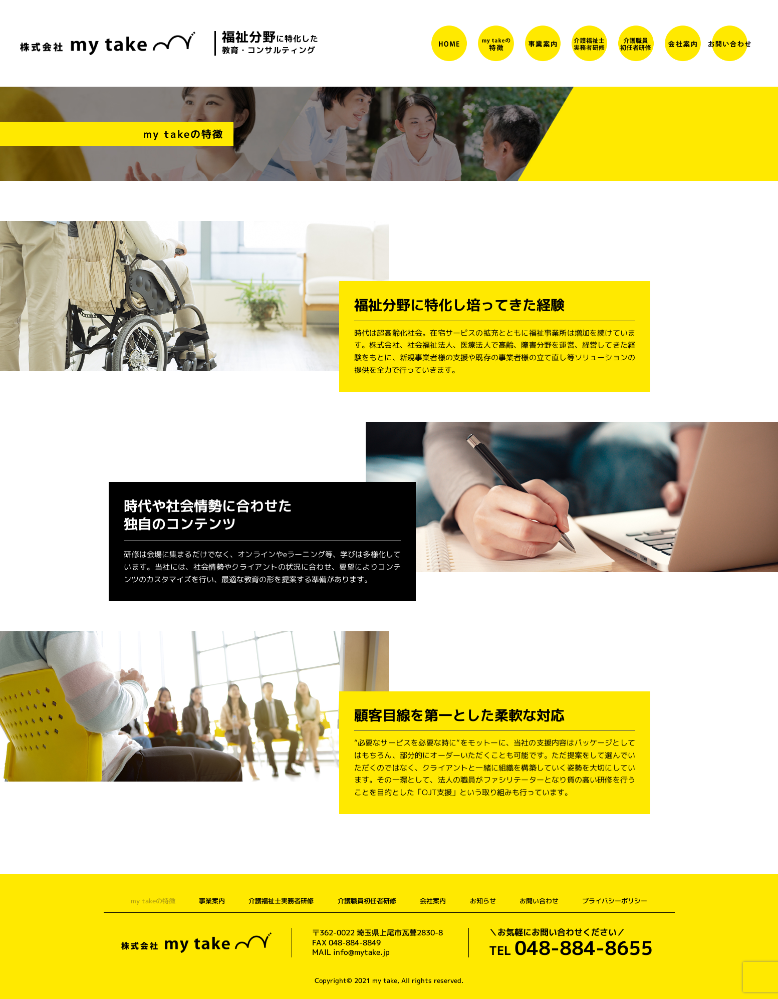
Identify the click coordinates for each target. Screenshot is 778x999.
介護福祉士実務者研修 (281, 900)
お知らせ (483, 900)
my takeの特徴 (152, 900)
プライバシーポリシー (616, 900)
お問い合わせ (540, 900)
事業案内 (211, 900)
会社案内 (433, 900)
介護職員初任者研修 (367, 900)
